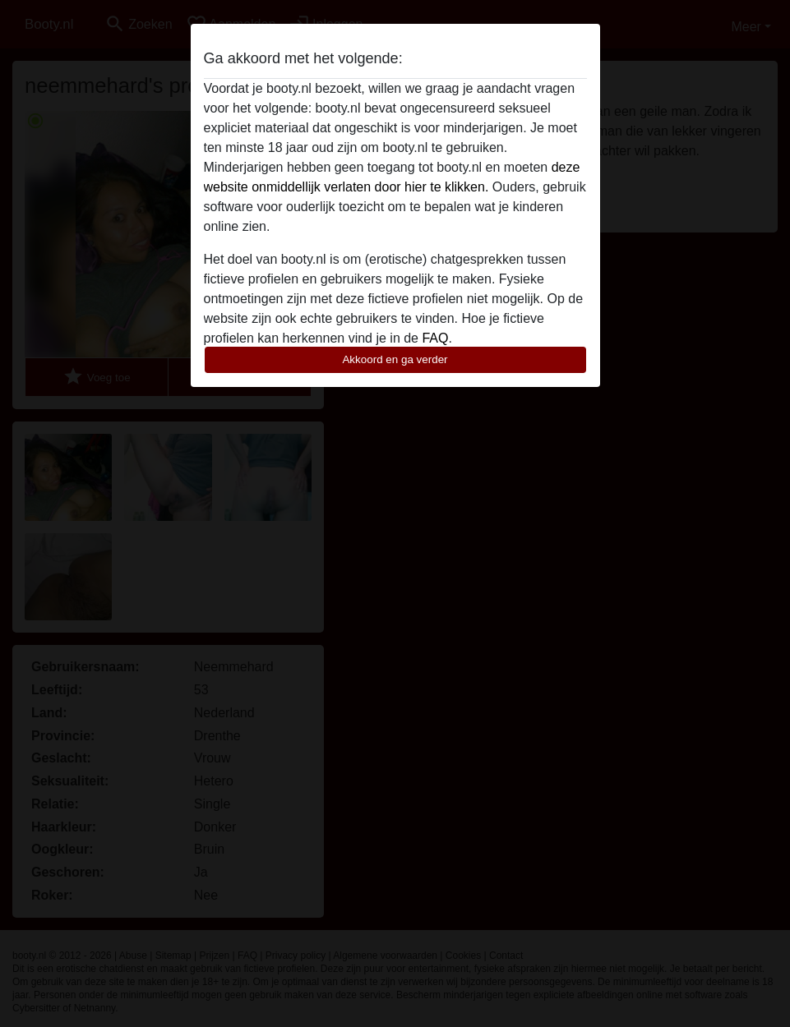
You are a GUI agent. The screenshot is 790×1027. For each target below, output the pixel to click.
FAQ (435, 338)
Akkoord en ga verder (394, 359)
